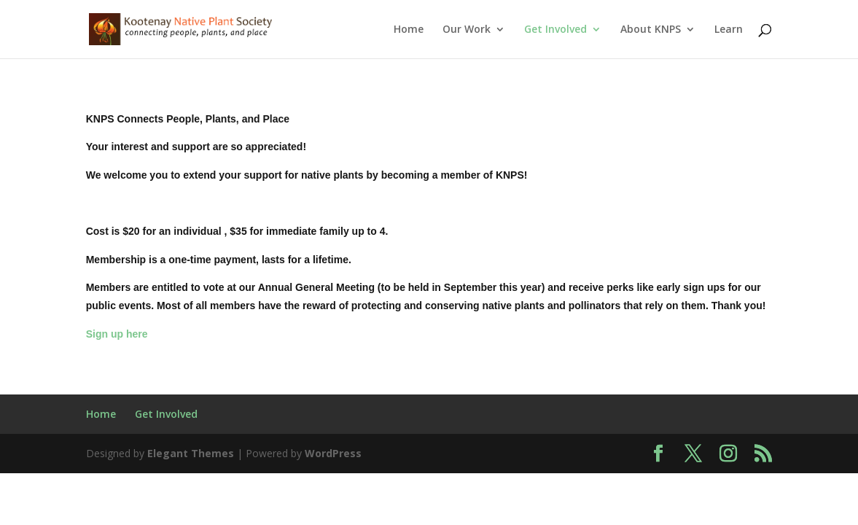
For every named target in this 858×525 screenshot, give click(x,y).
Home (409, 30)
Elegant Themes (190, 453)
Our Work (466, 30)
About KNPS (650, 30)
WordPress (333, 453)
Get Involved (555, 30)
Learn (728, 30)
